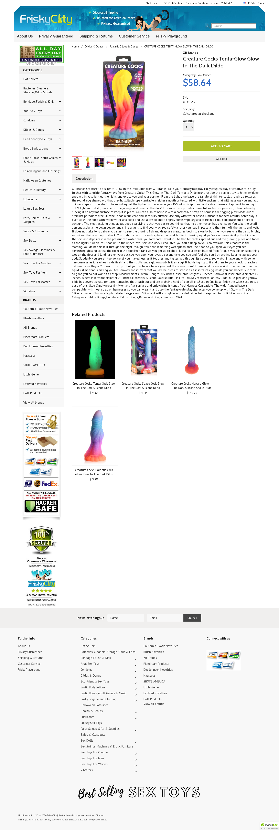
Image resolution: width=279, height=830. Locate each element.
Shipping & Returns (96, 36)
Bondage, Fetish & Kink (38, 101)
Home (75, 46)
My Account (152, 2)
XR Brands (30, 327)
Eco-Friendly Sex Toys (37, 139)
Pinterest (223, 646)
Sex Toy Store (50, 819)
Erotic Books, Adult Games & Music (40, 160)
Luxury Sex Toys (34, 208)
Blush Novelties (33, 318)
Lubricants (30, 199)
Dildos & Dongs (33, 130)
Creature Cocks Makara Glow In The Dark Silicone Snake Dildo (191, 386)
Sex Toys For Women (36, 282)
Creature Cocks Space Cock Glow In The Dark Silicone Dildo (143, 386)
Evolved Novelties (35, 384)
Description (84, 179)
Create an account (208, 2)
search (259, 26)
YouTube (216, 646)
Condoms (29, 120)
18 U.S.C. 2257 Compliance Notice (91, 819)
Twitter (209, 646)
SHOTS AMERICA (34, 365)
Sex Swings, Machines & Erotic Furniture (39, 252)
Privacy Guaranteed (56, 36)
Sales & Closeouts (35, 231)
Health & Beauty (34, 190)
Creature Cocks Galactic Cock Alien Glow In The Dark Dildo (94, 472)
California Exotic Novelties (40, 309)
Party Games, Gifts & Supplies (36, 220)
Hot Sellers (30, 79)
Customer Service (134, 36)
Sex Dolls (29, 240)
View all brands (33, 402)
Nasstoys (29, 356)
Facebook (230, 646)
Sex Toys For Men (34, 272)
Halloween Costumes (37, 180)
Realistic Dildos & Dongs (124, 46)
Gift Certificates (172, 2)
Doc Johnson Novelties (38, 346)
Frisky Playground (171, 36)
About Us (25, 36)
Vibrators (29, 291)
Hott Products (32, 393)
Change (261, 2)
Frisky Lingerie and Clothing (41, 171)
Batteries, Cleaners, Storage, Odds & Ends (37, 90)
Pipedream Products (36, 337)
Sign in (190, 2)
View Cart (226, 2)
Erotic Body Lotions (35, 148)
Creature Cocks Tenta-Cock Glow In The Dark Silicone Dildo (94, 386)
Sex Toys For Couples (37, 263)
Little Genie (31, 374)
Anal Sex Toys (32, 111)
